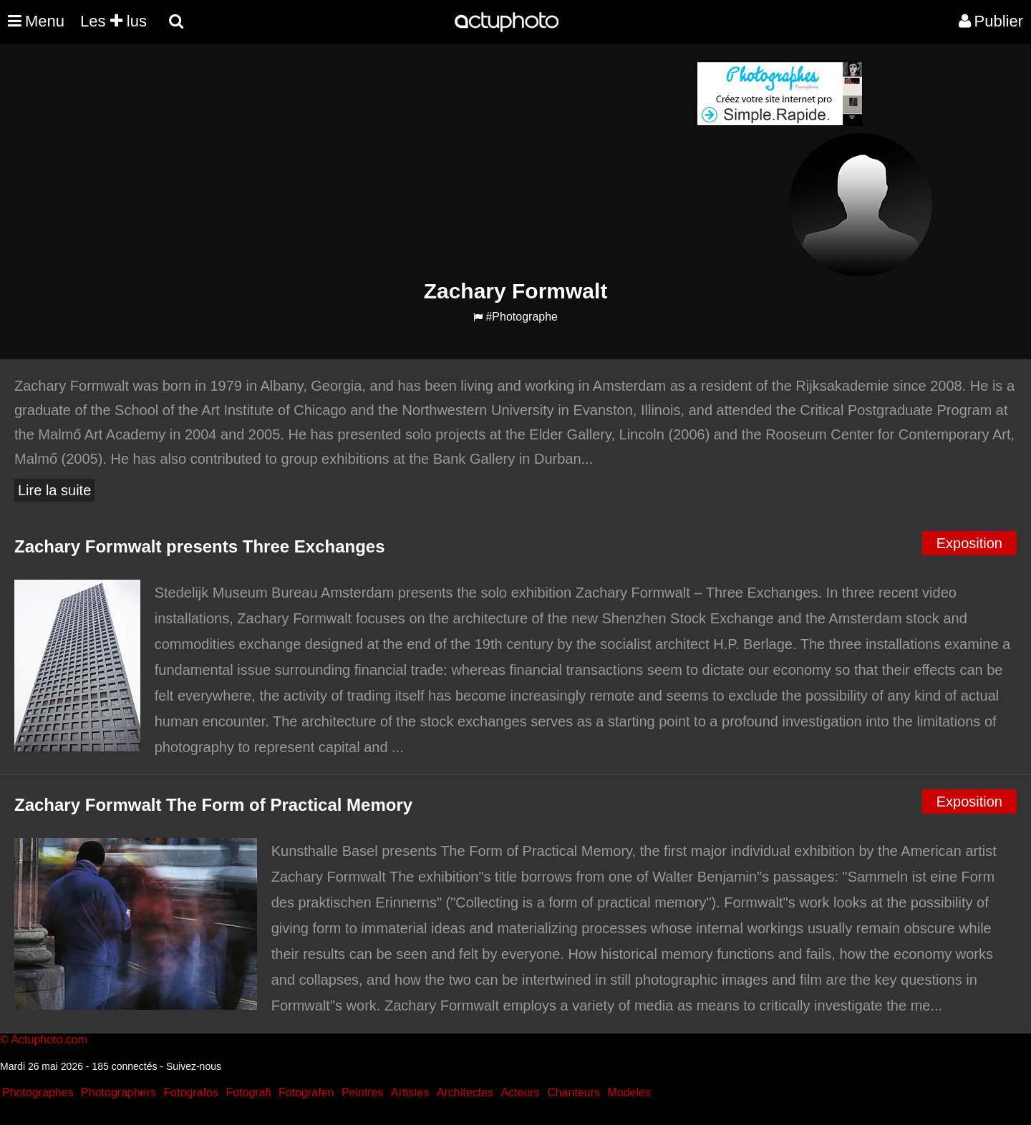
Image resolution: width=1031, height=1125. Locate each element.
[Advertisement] (428, 162)
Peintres (363, 1092)
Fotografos (191, 1092)
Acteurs (519, 1092)
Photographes (38, 1092)
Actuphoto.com (49, 1039)
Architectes (465, 1092)
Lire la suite (54, 490)
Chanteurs (573, 1092)
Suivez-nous (193, 1066)
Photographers (118, 1092)
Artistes (410, 1092)
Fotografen (306, 1092)
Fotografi (248, 1092)
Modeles (628, 1092)
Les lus (113, 21)
